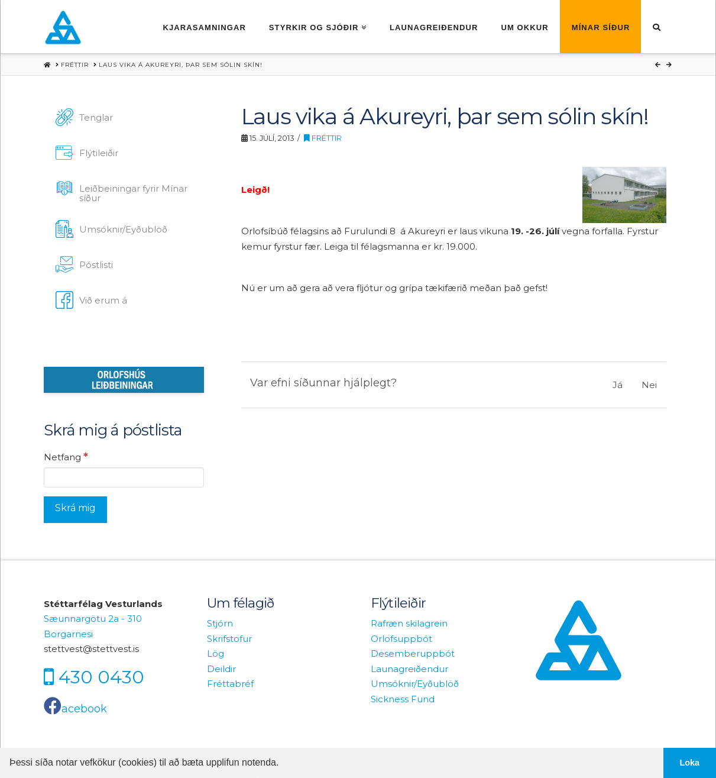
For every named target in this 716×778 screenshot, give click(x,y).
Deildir (221, 668)
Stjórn (220, 623)
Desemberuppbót (413, 653)
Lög (215, 653)
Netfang (66, 456)
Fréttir (323, 138)
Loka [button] (690, 762)
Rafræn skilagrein (409, 623)
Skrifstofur (229, 638)
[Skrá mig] (75, 509)
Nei (649, 384)
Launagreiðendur (409, 668)
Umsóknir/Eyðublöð (415, 683)
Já (618, 384)
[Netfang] (124, 477)
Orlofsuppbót (401, 638)
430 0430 (101, 676)
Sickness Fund (403, 699)
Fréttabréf (230, 683)
